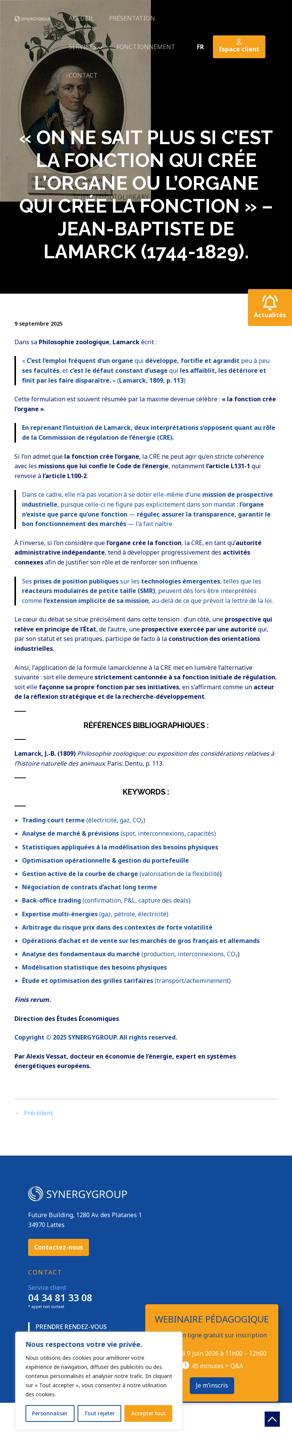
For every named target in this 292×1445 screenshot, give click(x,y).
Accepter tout (148, 1413)
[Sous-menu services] (100, 47)
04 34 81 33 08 (60, 1297)
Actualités (270, 307)
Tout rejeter (99, 1413)
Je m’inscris (212, 1385)
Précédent (38, 1113)
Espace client (239, 46)
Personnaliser (50, 1413)
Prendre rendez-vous (71, 1327)
